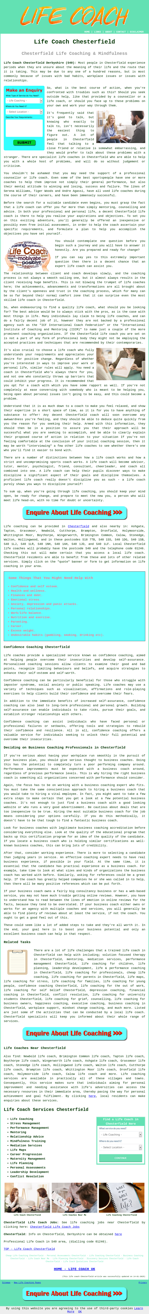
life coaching (115, 981)
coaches (127, 191)
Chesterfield (78, 526)
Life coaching (16, 526)
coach (114, 225)
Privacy (143, 1283)
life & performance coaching (120, 968)
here (92, 1096)
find (16, 1056)
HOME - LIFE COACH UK (74, 1269)
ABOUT (108, 32)
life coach (56, 101)
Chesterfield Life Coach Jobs (54, 1227)
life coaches (69, 157)
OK (80, 1311)
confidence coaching (116, 655)
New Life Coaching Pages (27, 1283)
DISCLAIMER (137, 32)
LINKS (97, 32)
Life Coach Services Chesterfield (46, 1109)
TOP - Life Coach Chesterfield (29, 1249)
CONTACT (121, 32)
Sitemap (6, 1283)
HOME (87, 32)
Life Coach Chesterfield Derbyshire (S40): (40, 62)
